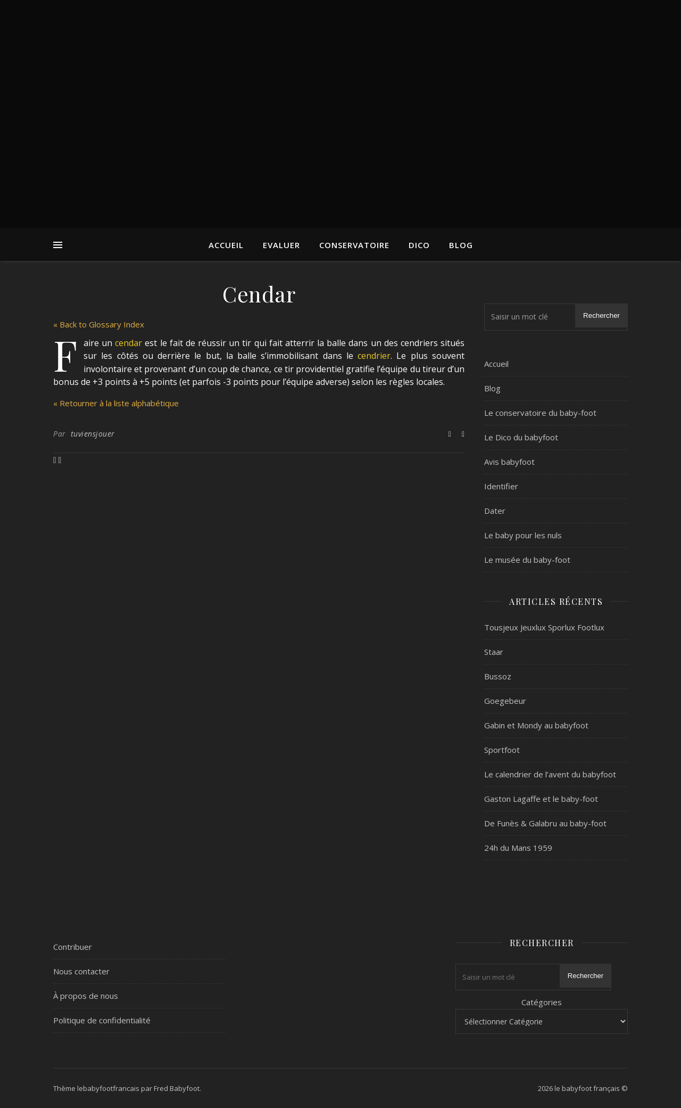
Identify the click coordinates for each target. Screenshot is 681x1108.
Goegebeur (505, 700)
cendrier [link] (374, 356)
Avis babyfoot (509, 461)
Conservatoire (354, 245)
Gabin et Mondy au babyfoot (536, 725)
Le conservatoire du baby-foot (540, 412)
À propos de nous (85, 995)
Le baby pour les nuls (523, 535)
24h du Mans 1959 (518, 847)
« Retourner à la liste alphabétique (116, 403)
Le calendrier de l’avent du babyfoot (550, 774)
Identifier (501, 486)
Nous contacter (81, 971)
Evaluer (281, 245)
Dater (494, 510)
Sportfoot (502, 749)
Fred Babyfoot (177, 1088)
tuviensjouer (93, 434)
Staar (493, 651)
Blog (461, 245)
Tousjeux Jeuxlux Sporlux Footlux (544, 627)
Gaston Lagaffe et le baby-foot (541, 798)
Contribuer (72, 946)
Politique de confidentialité (102, 1020)
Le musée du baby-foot (527, 559)
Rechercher (601, 315)
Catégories (541, 1002)
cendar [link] (128, 343)
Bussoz (497, 676)
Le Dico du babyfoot (521, 437)
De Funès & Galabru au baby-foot (545, 823)
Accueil (226, 245)
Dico (419, 245)
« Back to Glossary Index (98, 324)
